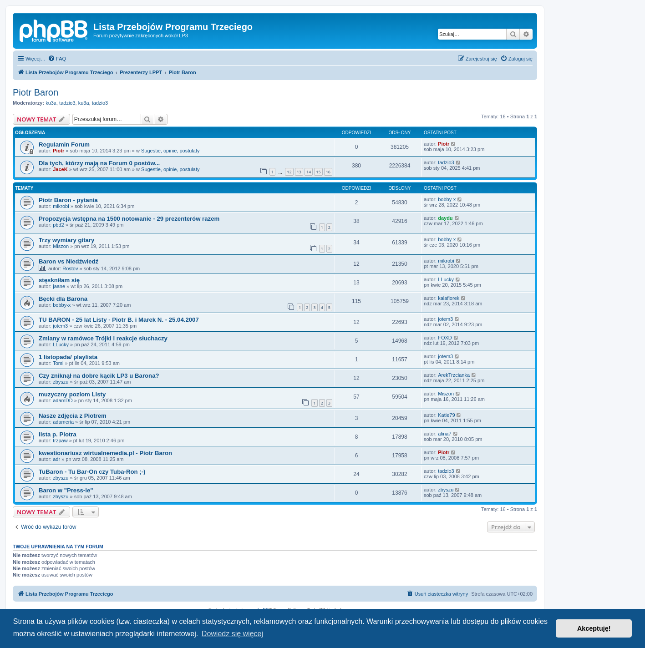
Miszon (61, 246)
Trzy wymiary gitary (66, 240)
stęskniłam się (59, 280)
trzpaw (60, 440)
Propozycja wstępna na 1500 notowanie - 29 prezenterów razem (129, 218)
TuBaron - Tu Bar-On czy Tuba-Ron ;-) (92, 471)
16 (328, 172)
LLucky (446, 279)
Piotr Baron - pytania (68, 200)
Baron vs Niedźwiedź (68, 261)
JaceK (60, 169)
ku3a (51, 103)
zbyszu (60, 382)
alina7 (444, 433)
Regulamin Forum (64, 144)
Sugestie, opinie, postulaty (170, 150)
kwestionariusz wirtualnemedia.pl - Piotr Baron (105, 453)
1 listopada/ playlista (68, 357)
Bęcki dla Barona (63, 298)
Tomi (58, 363)
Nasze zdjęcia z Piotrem (73, 415)
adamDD (62, 400)
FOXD (445, 337)
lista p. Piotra (57, 434)
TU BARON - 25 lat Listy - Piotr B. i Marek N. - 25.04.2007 (119, 319)
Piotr (58, 150)
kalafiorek (448, 298)
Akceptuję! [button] (594, 628)
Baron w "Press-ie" (66, 490)
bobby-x (447, 199)
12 (289, 172)
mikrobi (61, 206)
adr (56, 459)
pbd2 (58, 225)
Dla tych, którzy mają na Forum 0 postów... (99, 163)
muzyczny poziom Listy (72, 394)
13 (299, 172)
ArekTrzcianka (454, 375)
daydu (445, 218)
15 (318, 172)
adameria (63, 422)
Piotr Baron (35, 92)
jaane (59, 286)
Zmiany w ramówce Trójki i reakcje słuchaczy (103, 338)
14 (308, 172)
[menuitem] (57, 58)
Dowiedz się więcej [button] (232, 634)
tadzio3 (67, 103)
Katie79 (446, 415)
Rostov (70, 268)
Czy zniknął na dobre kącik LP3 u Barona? (99, 375)
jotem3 (60, 326)
